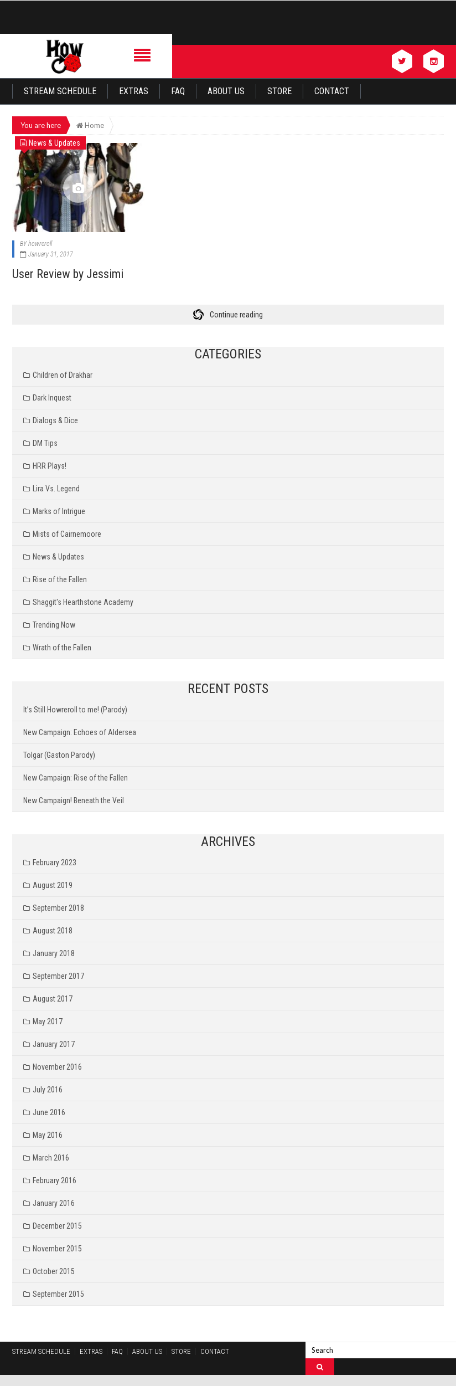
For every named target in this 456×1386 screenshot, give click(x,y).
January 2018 (54, 953)
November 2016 (57, 1066)
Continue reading (236, 314)
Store (279, 91)
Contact (331, 91)
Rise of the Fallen (60, 579)
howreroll (40, 243)
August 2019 (52, 885)
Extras (133, 91)
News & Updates (58, 556)
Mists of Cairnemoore (67, 534)
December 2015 (57, 1225)
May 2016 (48, 1135)
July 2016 (48, 1089)
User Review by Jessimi (67, 274)
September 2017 (58, 976)
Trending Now (54, 624)
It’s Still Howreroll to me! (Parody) (75, 709)
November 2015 (57, 1248)
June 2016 (49, 1112)
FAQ (178, 91)
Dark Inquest (52, 397)
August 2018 (52, 930)
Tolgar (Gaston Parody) (59, 755)
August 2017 (52, 998)
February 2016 (54, 1180)
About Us (226, 91)
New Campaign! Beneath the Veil (73, 800)
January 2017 (54, 1044)
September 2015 (58, 1294)
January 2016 (54, 1203)
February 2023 (54, 862)
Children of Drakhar (62, 375)
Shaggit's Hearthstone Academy (83, 602)
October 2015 (54, 1271)
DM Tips (45, 443)
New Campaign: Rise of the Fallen (75, 777)
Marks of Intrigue (59, 511)
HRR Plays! (49, 465)
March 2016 (51, 1157)
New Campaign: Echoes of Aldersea (79, 732)
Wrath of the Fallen (62, 647)
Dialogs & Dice (55, 420)
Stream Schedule (60, 91)
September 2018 (58, 908)
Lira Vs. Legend (56, 488)
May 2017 (48, 1021)
